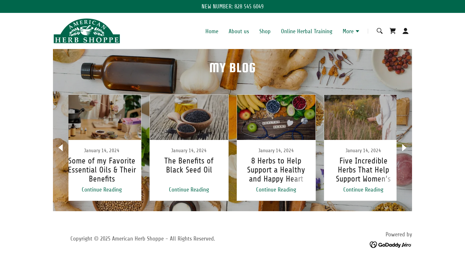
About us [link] (239, 31)
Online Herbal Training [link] (306, 31)
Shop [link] (265, 31)
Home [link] (211, 31)
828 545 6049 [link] (249, 6)
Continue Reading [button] (102, 189)
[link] (86, 30)
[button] (351, 31)
